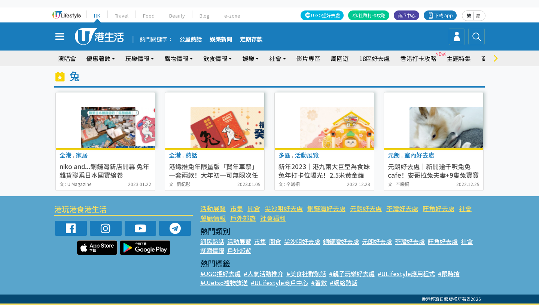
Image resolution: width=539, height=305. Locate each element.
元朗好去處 (365, 208)
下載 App (444, 15)
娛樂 (248, 58)
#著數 (316, 282)
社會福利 (272, 218)
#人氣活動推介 (263, 273)
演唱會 (67, 58)
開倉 (253, 208)
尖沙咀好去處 (283, 208)
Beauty (177, 15)
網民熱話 (212, 241)
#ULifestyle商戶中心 (278, 282)
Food (149, 15)
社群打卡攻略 (372, 15)
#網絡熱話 (340, 282)
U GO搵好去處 (326, 15)
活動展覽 (213, 208)
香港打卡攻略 (418, 58)
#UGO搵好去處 (220, 273)
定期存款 (251, 40)
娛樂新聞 (221, 40)
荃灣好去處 (401, 208)
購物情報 (176, 58)
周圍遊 (340, 58)
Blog (204, 15)
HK (97, 15)
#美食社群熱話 (305, 273)
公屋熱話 (190, 40)
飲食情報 (215, 58)
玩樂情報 (137, 58)
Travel (122, 15)
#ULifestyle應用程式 (405, 273)
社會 (275, 58)
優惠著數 (98, 58)
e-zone (231, 15)
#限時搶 (446, 273)
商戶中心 (407, 15)
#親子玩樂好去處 (351, 273)
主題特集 (459, 58)
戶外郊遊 (243, 218)
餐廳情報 (213, 218)
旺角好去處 (437, 208)
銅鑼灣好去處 (326, 208)
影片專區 (308, 58)
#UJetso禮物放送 (223, 282)
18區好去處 (374, 58)
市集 (236, 208)
